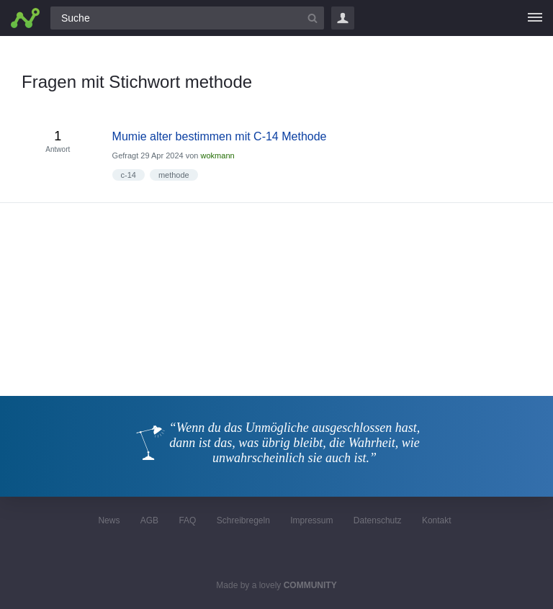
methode (173, 175)
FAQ (187, 520)
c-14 (128, 175)
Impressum (311, 520)
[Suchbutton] (312, 18)
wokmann (218, 155)
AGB (149, 520)
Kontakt (436, 520)
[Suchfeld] (187, 18)
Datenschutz (378, 520)
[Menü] (535, 18)
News (109, 520)
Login (342, 18)
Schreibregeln (243, 520)
